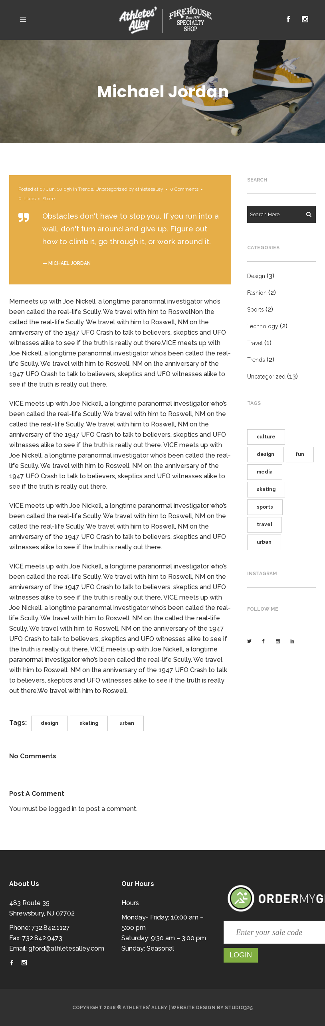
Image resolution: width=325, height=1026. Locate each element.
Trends (85, 189)
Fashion (257, 293)
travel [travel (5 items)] (264, 524)
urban (126, 723)
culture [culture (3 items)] (266, 437)
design (49, 723)
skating (88, 723)
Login (241, 955)
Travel (255, 343)
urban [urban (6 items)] (264, 542)
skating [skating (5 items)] (266, 489)
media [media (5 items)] (265, 472)
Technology (262, 326)
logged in (63, 809)
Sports (255, 309)
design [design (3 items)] (265, 454)
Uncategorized (111, 189)
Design (256, 276)
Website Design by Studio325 (212, 1007)
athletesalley (149, 189)
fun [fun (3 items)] (299, 454)
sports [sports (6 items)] (265, 507)
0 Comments (184, 189)
